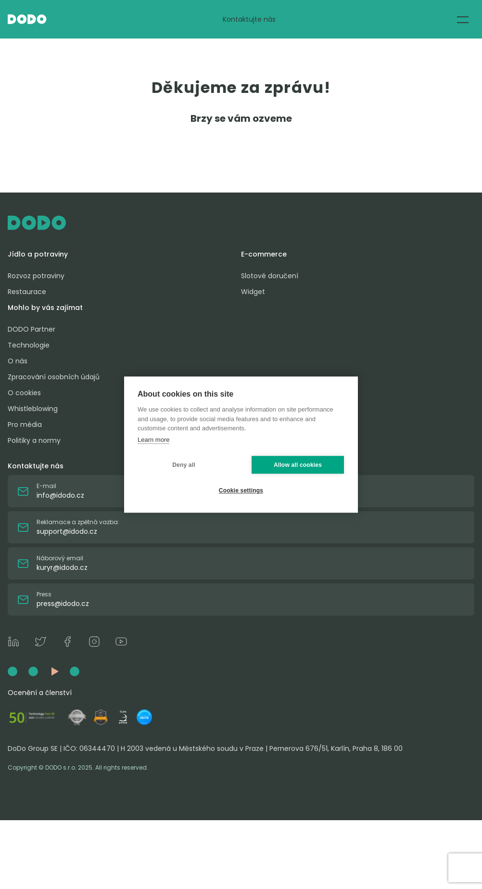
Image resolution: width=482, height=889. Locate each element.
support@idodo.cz (67, 531)
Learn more (153, 439)
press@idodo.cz (63, 603)
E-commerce (264, 254)
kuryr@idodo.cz (62, 567)
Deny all (183, 465)
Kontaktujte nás (249, 19)
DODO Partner (31, 329)
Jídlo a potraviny (38, 254)
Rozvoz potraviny (36, 276)
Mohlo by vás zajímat (45, 307)
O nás (17, 361)
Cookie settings (241, 490)
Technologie (29, 345)
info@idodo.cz (60, 495)
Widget (253, 291)
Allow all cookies (298, 465)
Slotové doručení (269, 276)
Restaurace (27, 291)
